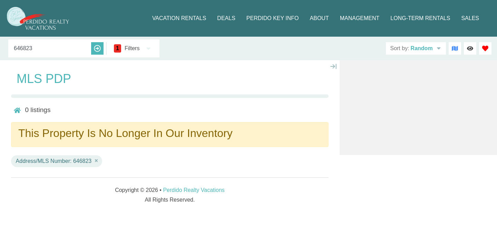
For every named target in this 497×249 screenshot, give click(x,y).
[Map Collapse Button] (333, 66)
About (319, 18)
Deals (226, 18)
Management (360, 18)
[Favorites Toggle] (485, 48)
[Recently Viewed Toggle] (470, 48)
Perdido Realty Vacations (193, 190)
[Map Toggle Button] (455, 48)
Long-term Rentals (420, 18)
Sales (470, 18)
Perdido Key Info (272, 18)
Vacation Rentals (179, 18)
